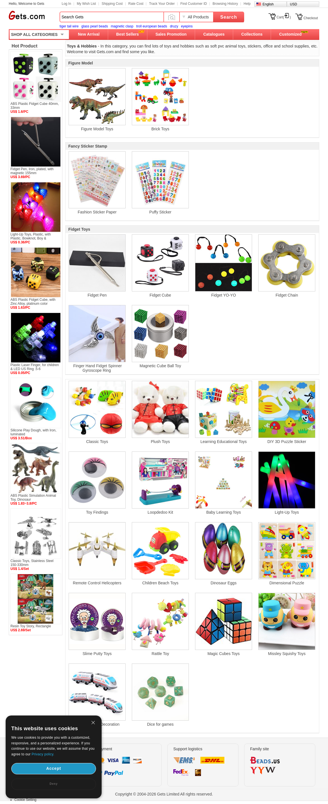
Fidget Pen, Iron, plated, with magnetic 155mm (32, 171)
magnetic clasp (122, 26)
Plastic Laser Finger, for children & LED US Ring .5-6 (34, 367)
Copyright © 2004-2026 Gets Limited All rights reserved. (164, 794)
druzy (174, 26)
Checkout (310, 18)
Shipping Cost (112, 4)
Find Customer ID (193, 4)
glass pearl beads (94, 26)
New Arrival (89, 34)
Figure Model (80, 63)
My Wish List (86, 4)
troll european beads (151, 26)
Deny (54, 783)
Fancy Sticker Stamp (87, 146)
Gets (27, 15)
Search (228, 17)
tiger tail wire (69, 26)
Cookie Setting (25, 800)
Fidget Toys (79, 229)
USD (293, 4)
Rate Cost (135, 4)
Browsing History (225, 4)
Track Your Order (162, 4)
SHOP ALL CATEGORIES (34, 34)
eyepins (187, 26)
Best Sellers (127, 34)
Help (247, 4)
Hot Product (25, 46)
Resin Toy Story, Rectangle (30, 626)
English (268, 4)
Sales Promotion (171, 34)
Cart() (284, 17)
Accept (53, 768)
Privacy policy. (43, 754)
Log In (66, 4)
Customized (290, 34)
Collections (252, 34)
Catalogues (213, 34)
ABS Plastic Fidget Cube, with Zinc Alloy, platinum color (32, 302)
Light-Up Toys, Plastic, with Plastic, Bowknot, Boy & (30, 236)
